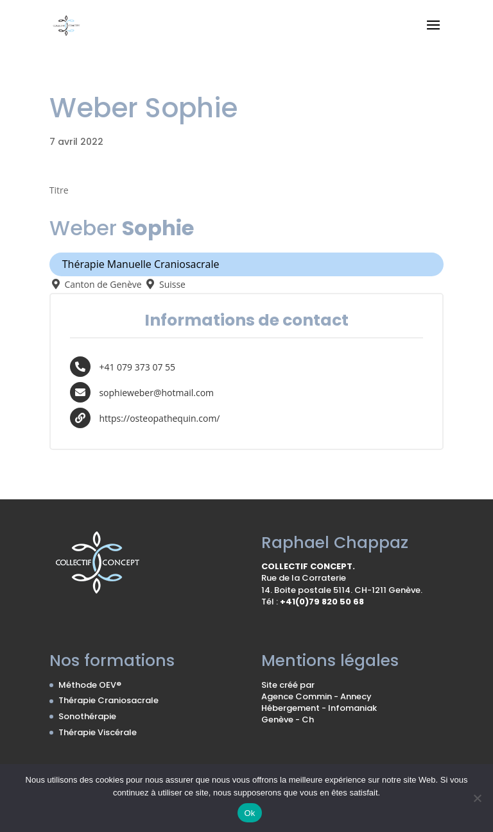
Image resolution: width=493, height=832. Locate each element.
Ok (249, 813)
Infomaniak (352, 708)
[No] (477, 798)
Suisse (165, 284)
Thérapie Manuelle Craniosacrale (141, 264)
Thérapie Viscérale (97, 732)
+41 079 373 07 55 (137, 366)
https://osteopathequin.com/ (159, 418)
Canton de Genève (95, 284)
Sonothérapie (87, 716)
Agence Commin (297, 696)
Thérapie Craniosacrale (108, 700)
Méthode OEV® (89, 685)
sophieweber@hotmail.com (156, 392)
